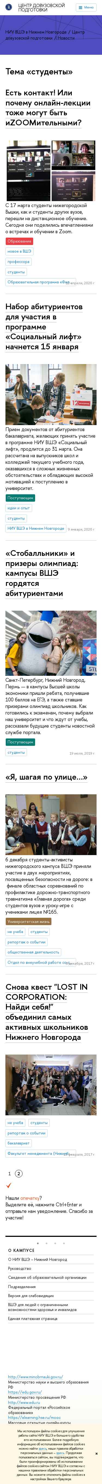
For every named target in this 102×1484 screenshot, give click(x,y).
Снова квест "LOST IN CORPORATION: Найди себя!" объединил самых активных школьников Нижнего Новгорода (46, 1012)
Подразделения (22, 1286)
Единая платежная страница (32, 1318)
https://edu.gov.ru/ (25, 1392)
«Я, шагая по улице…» (46, 776)
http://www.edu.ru (24, 1402)
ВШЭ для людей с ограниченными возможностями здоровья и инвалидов (42, 1307)
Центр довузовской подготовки (41, 7)
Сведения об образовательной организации (47, 1277)
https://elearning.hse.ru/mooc (34, 1417)
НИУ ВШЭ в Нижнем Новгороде (36, 32)
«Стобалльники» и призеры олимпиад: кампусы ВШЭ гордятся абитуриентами (41, 573)
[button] (37, 1243)
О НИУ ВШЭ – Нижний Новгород (37, 1259)
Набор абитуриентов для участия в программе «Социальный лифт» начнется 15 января (44, 326)
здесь (43, 1448)
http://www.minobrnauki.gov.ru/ (35, 1376)
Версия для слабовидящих (31, 1295)
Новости (66, 38)
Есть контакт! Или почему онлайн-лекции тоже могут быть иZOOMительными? (48, 107)
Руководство (19, 1268)
